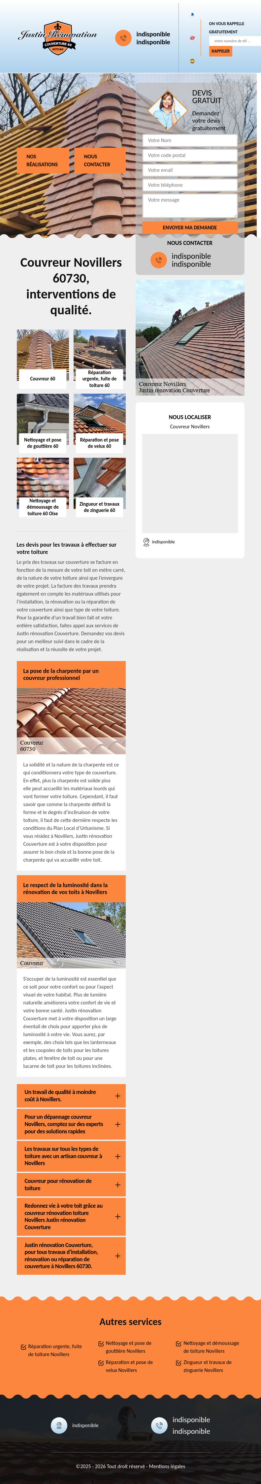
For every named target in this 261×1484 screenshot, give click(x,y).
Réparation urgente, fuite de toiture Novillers (55, 1350)
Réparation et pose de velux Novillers (129, 1366)
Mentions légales (167, 1466)
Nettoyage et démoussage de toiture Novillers (211, 1347)
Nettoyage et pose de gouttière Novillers (128, 1347)
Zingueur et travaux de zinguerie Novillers (207, 1366)
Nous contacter (97, 160)
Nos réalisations (42, 160)
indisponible (153, 34)
